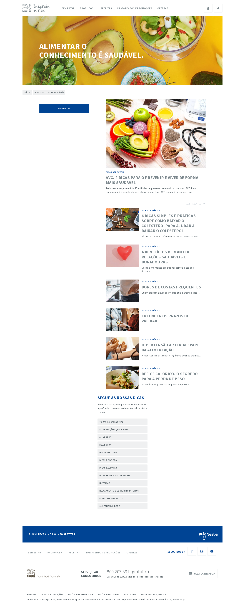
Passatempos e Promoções (134, 8)
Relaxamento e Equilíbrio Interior (119, 490)
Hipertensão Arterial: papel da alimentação (172, 347)
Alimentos (105, 437)
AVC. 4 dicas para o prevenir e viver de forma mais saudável (152, 180)
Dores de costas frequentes (171, 287)
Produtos (86, 8)
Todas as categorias (111, 421)
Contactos (130, 594)
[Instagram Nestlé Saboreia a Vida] (202, 551)
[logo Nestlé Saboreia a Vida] (37, 8)
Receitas (106, 8)
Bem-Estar (39, 92)
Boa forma (105, 444)
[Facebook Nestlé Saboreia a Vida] (192, 551)
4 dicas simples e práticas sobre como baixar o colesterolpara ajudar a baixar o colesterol (169, 223)
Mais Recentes (193, 203)
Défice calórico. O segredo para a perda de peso (170, 376)
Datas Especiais (108, 452)
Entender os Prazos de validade (165, 318)
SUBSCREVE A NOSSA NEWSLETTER (52, 534)
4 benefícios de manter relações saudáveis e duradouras (165, 257)
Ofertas (162, 8)
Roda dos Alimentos (111, 498)
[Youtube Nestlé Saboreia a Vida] (212, 551)
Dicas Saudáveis (108, 467)
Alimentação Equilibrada (113, 429)
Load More (64, 108)
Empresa (32, 594)
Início (27, 92)
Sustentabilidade (109, 506)
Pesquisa (218, 8)
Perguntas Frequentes (153, 594)
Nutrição (104, 483)
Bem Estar (68, 8)
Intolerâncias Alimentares (114, 475)
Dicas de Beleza (108, 460)
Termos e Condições (52, 594)
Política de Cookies (109, 594)
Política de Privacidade (80, 594)
